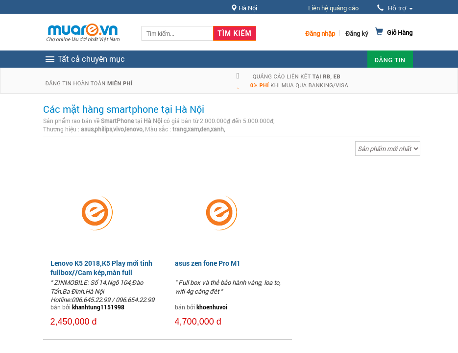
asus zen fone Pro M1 (208, 263)
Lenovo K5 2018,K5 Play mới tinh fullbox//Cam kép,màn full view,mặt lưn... (101, 271)
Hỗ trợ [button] (394, 8)
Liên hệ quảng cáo (333, 7)
